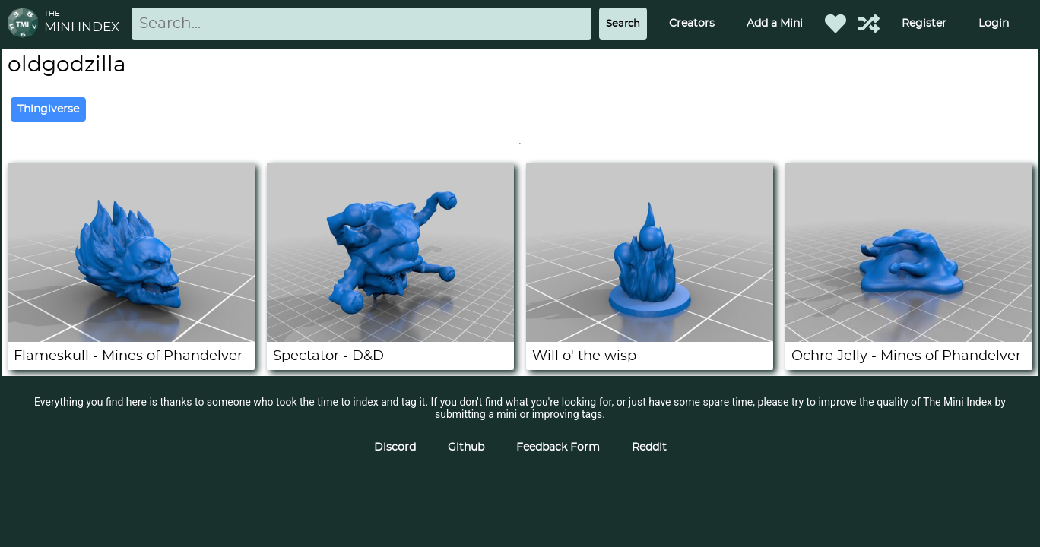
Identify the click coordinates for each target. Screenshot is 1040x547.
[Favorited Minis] (835, 23)
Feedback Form (558, 447)
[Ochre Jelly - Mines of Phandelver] (908, 338)
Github (466, 447)
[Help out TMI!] (869, 23)
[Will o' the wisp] (649, 338)
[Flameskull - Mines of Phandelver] (131, 338)
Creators (692, 23)
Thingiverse (48, 109)
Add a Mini (775, 23)
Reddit (649, 447)
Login (993, 23)
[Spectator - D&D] (390, 338)
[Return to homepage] (26, 24)
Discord (395, 447)
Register (924, 23)
